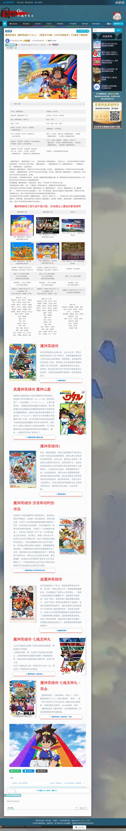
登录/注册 (20, 2)
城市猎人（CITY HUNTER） (22, 784)
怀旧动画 (26, 24)
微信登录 (30, 2)
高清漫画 (95, 24)
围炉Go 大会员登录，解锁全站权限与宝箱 (109, 70)
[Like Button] (76, 827)
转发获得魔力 (83, 31)
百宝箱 (48, 24)
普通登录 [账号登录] (42, 771)
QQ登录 (39, 2)
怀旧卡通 (8, 31)
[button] (61, 380)
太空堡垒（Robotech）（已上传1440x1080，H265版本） (65, 784)
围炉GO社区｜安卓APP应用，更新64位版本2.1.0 (110, 53)
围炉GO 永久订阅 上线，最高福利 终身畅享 (110, 45)
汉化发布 (38, 24)
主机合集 (13, 24)
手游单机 (72, 24)
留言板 (113, 94)
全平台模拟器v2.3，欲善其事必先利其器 (110, 61)
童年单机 (84, 24)
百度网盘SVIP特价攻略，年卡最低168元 (110, 87)
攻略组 (60, 24)
